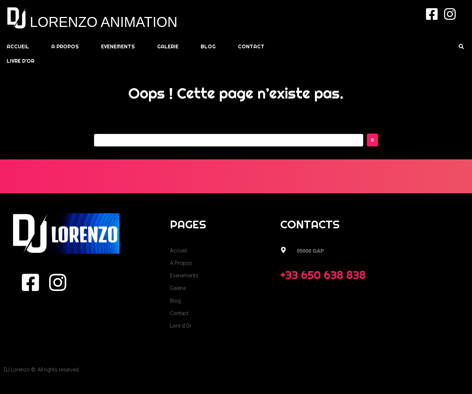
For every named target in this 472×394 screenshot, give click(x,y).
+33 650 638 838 (323, 275)
